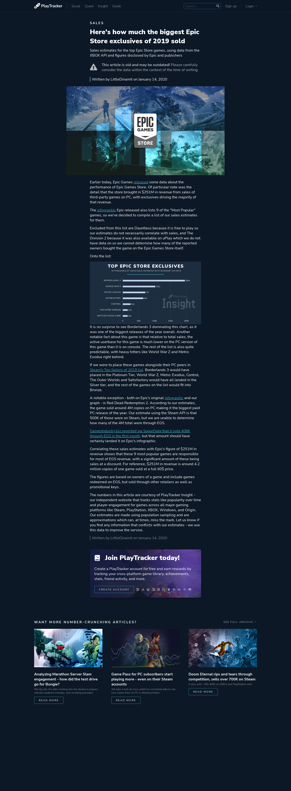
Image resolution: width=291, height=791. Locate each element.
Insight (103, 6)
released (141, 182)
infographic (106, 210)
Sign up (230, 6)
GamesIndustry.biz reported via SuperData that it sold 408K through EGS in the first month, (140, 433)
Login (251, 6)
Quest (89, 6)
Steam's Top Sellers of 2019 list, (117, 369)
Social (75, 6)
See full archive (240, 622)
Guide (116, 6)
